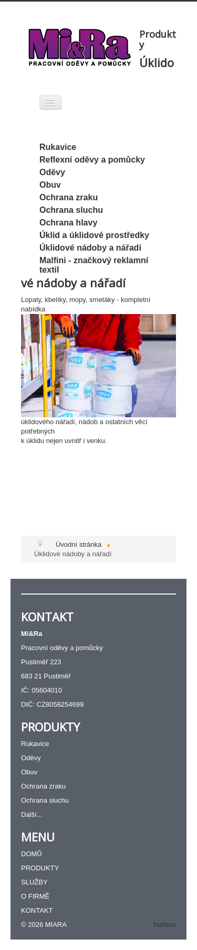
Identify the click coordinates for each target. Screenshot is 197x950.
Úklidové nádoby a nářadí (90, 247)
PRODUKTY (40, 868)
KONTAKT (37, 910)
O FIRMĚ (35, 896)
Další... (31, 814)
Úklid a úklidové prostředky (94, 235)
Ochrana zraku (68, 197)
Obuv (50, 184)
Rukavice (57, 147)
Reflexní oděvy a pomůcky (92, 159)
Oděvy (52, 172)
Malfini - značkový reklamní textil (93, 265)
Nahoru (164, 925)
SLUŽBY (34, 882)
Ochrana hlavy (68, 222)
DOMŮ (31, 854)
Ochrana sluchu (71, 210)
